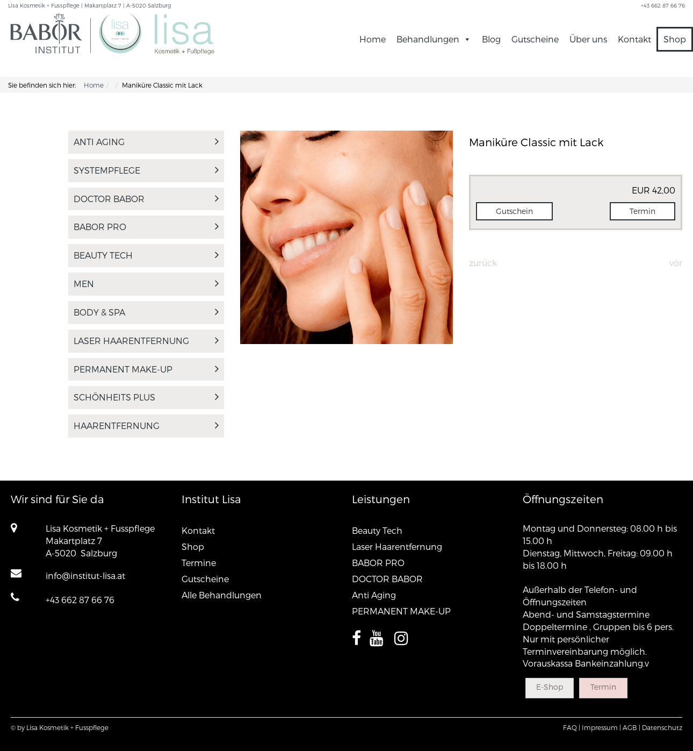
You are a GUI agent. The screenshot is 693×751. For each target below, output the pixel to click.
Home (372, 39)
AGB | (631, 727)
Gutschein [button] (514, 211)
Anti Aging (146, 141)
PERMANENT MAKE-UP (146, 369)
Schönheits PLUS (146, 397)
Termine (199, 562)
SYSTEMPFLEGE (146, 170)
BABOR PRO (146, 226)
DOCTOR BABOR (146, 198)
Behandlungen (433, 39)
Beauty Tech (146, 255)
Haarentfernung (146, 425)
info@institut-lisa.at (85, 575)
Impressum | (601, 727)
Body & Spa (146, 312)
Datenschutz (662, 727)
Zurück (483, 263)
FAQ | (571, 727)
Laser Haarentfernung (146, 340)
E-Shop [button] (549, 686)
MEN (146, 283)
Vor (675, 263)
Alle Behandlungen (222, 595)
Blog (491, 39)
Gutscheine (535, 39)
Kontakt (634, 39)
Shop (674, 39)
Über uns (588, 39)
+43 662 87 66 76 (80, 600)
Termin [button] (642, 211)
